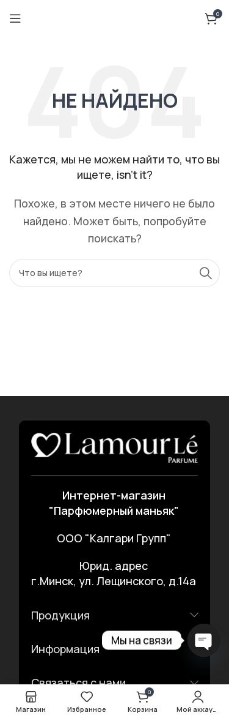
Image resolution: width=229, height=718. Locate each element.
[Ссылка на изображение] (114, 446)
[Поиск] (114, 273)
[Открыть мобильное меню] (15, 18)
